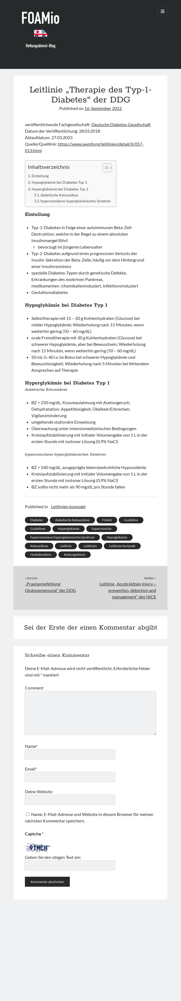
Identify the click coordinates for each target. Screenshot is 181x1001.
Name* (31, 746)
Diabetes (36, 520)
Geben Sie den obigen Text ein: (53, 857)
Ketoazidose (39, 546)
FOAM (107, 520)
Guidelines (37, 529)
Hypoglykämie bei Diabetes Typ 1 (59, 182)
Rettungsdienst (74, 555)
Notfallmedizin (40, 555)
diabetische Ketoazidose (59, 195)
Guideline (131, 520)
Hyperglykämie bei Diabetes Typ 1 (60, 189)
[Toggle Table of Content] (104, 167)
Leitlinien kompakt (68, 506)
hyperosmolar (102, 529)
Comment (34, 687)
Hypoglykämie (117, 537)
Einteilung (40, 175)
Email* (31, 768)
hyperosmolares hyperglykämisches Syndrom (76, 201)
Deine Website (38, 791)
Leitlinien (90, 546)
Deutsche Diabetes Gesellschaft (121, 124)
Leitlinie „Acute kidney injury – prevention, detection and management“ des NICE (128, 590)
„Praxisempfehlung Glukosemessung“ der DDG (50, 587)
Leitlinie (65, 546)
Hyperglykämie (68, 529)
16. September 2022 (103, 108)
